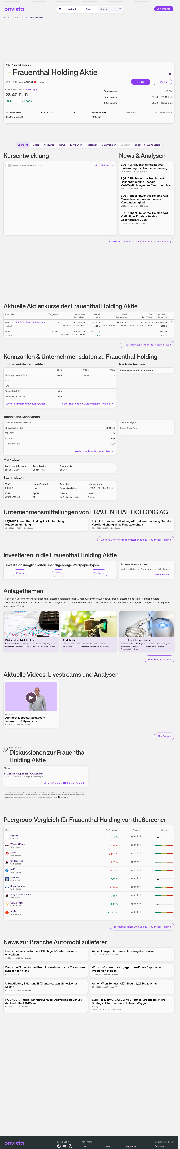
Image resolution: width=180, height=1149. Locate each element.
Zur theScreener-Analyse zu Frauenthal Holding (142, 926)
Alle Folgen (164, 736)
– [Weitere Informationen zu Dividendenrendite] (40, 116)
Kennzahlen (76, 144)
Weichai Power (18, 844)
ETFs (58, 573)
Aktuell (72, 9)
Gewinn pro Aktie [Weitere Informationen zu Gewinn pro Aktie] (99, 112)
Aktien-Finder (163, 574)
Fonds (20, 573)
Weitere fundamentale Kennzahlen (27, 403)
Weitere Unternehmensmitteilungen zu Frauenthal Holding (136, 539)
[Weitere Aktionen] (171, 323)
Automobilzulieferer (22, 64)
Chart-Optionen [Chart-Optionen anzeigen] (104, 165)
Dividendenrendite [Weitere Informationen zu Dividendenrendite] (47, 112)
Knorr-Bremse (17, 886)
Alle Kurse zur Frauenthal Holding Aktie (147, 344)
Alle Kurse (49, 144)
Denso (13, 852)
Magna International (20, 894)
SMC (13, 869)
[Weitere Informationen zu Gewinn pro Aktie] (97, 116)
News (62, 144)
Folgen (140, 81)
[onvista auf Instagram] (70, 1146)
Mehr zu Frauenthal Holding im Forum (64, 783)
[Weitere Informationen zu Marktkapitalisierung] (14, 116)
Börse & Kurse (9, 17)
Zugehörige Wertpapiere (147, 144)
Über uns (159, 1146)
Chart (36, 144)
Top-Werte (131, 1146)
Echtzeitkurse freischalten (30, 322)
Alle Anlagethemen (159, 659)
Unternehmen (109, 144)
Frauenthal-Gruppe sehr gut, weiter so (24, 773)
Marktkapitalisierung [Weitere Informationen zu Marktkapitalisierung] (13, 112)
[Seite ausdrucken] (170, 74)
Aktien (19, 17)
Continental (16, 902)
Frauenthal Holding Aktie (33, 17)
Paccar (14, 835)
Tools (88, 9)
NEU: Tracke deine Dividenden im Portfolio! (88, 403)
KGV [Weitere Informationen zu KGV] (73, 112)
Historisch (92, 144)
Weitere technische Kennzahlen (94, 451)
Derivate (98, 573)
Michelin (14, 877)
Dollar (107, 1146)
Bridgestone (16, 860)
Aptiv (13, 911)
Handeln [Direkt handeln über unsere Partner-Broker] (162, 81)
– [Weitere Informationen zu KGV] (72, 116)
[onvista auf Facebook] (59, 1146)
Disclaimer (63, 797)
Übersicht (23, 144)
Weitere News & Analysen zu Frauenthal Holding (142, 241)
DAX (84, 1146)
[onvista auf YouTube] (64, 1146)
